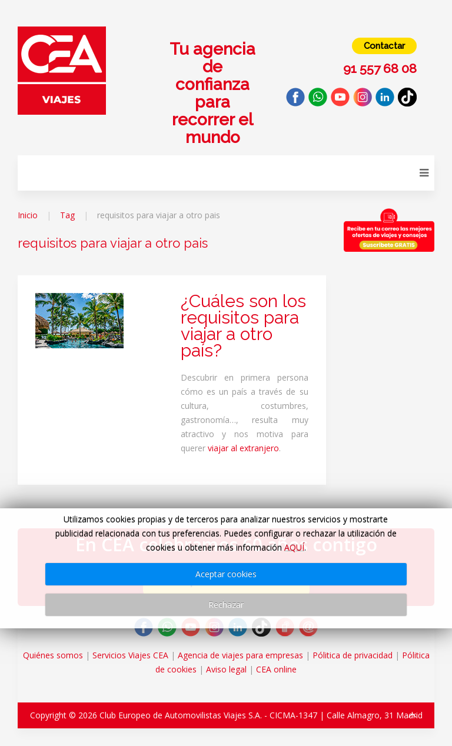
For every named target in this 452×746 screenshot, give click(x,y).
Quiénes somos (53, 655)
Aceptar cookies (226, 574)
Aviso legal (226, 669)
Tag (67, 215)
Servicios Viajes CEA (130, 655)
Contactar (384, 46)
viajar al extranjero (243, 448)
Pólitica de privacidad (353, 655)
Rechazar (226, 604)
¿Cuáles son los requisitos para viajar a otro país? (243, 326)
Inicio (28, 215)
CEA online (276, 669)
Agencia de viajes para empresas (240, 655)
